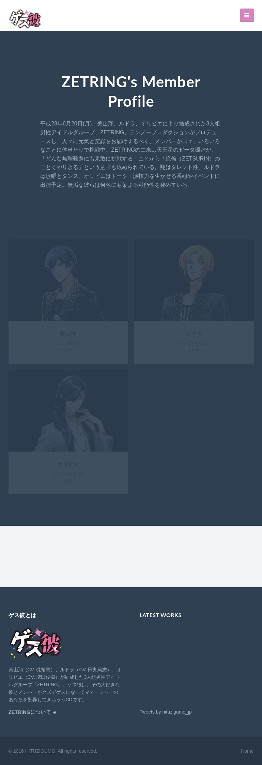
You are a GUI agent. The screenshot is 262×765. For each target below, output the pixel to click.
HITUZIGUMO (40, 751)
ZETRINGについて (30, 712)
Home (247, 751)
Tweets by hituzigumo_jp (166, 712)
